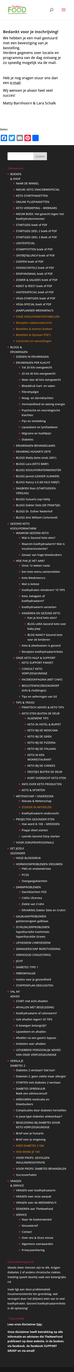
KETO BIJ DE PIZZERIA (41, 742)
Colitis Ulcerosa (32, 898)
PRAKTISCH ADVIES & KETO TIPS (43, 707)
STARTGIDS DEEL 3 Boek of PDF (36, 237)
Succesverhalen (26, 1175)
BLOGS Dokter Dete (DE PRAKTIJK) (38, 505)
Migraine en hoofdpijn (36, 433)
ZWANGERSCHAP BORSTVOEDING (38, 949)
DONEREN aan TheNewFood (34, 1209)
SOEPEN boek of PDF (29, 261)
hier (39, 1324)
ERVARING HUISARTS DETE (33, 451)
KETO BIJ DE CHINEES (41, 765)
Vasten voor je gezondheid (33, 979)
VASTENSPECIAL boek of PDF (35, 292)
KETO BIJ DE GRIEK (39, 736)
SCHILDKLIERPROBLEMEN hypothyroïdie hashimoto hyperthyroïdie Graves (33, 931)
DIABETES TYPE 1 (27, 967)
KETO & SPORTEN (33, 790)
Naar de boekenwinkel (37, 1219)
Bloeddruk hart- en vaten (38, 386)
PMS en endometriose (36, 869)
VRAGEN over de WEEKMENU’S (36, 1202)
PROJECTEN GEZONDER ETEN (35, 819)
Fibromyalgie (30, 392)
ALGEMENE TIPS (38, 718)
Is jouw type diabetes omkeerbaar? (39, 1116)
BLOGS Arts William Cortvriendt (36, 517)
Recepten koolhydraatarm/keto (42, 652)
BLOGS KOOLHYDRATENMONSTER (38, 470)
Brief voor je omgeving (31, 1139)
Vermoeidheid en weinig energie (43, 404)
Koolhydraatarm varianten (39, 607)
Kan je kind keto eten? (42, 618)
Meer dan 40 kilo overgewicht (41, 380)
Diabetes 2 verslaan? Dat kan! (35, 1070)
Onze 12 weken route (36, 565)
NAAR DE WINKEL (27, 183)
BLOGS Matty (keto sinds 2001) (36, 458)
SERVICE (21, 1215)
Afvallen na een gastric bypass (36, 1038)
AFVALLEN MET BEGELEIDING (35, 1007)
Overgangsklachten (34, 881)
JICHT (19, 961)
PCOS (25, 875)
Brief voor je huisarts (30, 1133)
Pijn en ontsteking (34, 421)
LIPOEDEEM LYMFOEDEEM (33, 943)
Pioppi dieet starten (35, 830)
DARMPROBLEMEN (28, 887)
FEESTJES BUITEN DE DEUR (44, 772)
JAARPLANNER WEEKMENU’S (34, 310)
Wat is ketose (30, 584)
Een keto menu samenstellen (41, 572)
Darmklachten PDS (34, 892)
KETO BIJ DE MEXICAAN (42, 730)
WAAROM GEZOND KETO (32, 533)
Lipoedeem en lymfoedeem (40, 427)
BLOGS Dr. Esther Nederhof (34, 511)
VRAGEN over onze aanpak (33, 1196)
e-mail (15, 82)
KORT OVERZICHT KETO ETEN (46, 778)
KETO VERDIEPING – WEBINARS (36, 208)
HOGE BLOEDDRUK (28, 858)
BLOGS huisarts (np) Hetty (33, 499)
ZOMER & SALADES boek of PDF (36, 280)
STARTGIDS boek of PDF (31, 225)
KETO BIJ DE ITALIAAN (41, 749)
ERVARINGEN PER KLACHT (33, 362)
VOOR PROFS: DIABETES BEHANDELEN (41, 1168)
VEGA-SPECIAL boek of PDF (33, 304)
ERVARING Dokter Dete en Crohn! (44, 910)
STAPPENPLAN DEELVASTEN (34, 985)
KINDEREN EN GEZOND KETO (41, 613)
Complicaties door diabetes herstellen (41, 1110)
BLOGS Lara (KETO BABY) (32, 464)
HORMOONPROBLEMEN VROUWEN (39, 864)
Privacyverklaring (33, 1250)
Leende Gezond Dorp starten (41, 836)
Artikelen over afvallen (31, 1044)
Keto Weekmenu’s (33, 578)
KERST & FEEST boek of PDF (34, 286)
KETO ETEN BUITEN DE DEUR (41, 713)
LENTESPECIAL (25, 243)
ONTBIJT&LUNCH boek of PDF (35, 255)
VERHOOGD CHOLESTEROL (33, 955)
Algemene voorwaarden (37, 1244)
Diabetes (27, 439)
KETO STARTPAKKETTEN (32, 196)
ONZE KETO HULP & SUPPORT (35, 658)
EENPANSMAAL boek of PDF (34, 274)
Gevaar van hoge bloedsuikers (42, 555)
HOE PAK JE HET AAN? (30, 561)
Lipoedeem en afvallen (31, 1032)
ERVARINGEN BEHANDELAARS (35, 445)
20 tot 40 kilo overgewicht (38, 373)
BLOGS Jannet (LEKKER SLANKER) (37, 476)
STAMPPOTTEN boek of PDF (34, 249)
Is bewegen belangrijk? (31, 1025)
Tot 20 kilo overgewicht (37, 367)
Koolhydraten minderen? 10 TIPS (43, 590)
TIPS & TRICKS (25, 702)
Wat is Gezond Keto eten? (38, 538)
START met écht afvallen (32, 1001)
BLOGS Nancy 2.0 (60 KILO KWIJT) (37, 482)
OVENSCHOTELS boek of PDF (35, 268)
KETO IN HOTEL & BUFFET (44, 724)
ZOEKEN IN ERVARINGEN (32, 357)
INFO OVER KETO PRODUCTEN (42, 784)
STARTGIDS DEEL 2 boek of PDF (36, 231)
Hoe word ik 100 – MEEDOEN (41, 824)
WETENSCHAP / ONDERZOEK (35, 796)
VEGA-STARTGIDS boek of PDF (35, 298)
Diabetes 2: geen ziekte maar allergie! (41, 1076)
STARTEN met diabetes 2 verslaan (38, 1082)
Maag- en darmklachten (37, 398)
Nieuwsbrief (30, 1225)
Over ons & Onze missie (37, 1238)
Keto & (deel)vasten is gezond (41, 645)
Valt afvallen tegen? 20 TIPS (34, 1019)
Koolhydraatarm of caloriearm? (36, 1013)
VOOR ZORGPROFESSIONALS (35, 842)
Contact (27, 1232)
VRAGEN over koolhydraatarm (35, 1190)
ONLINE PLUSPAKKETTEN (32, 202)
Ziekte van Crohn (33, 904)
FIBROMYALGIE (26, 973)
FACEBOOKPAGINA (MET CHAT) (42, 679)
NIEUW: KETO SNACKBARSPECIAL (38, 189)
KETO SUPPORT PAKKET (37, 662)
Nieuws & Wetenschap (37, 801)
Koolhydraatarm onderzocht (40, 813)
